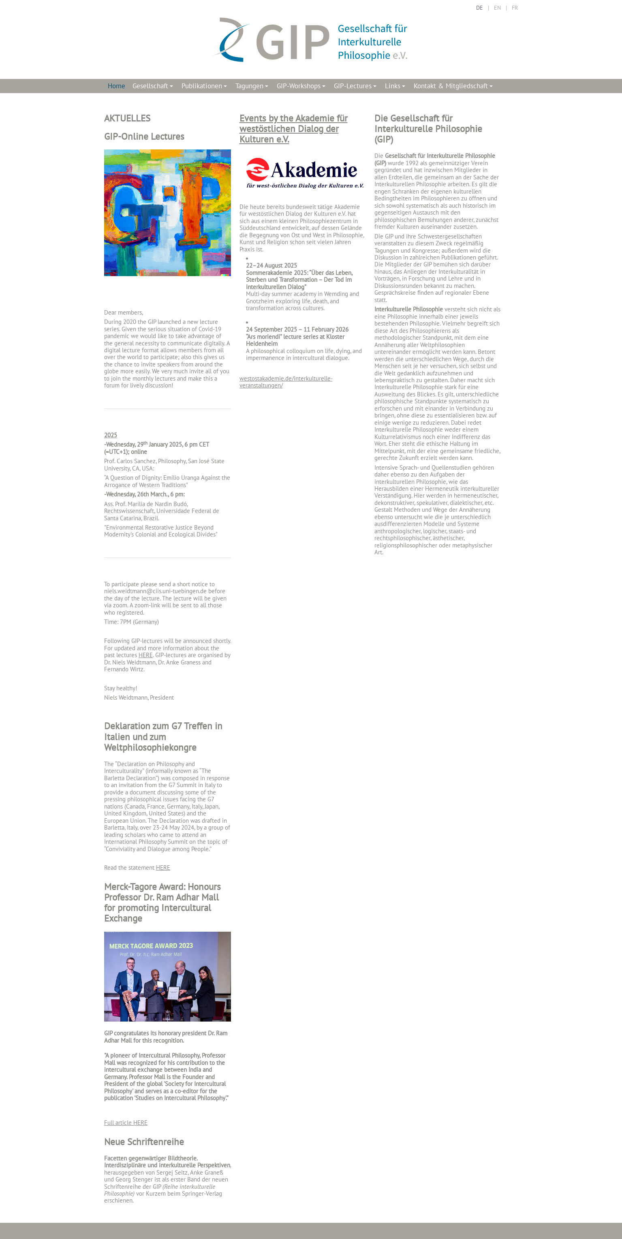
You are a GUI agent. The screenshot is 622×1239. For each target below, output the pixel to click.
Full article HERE (125, 1122)
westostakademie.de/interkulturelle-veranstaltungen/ (286, 382)
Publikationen (205, 87)
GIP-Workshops (302, 87)
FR (515, 7)
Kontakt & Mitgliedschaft (454, 87)
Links (396, 87)
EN (497, 7)
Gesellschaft (154, 87)
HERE (146, 655)
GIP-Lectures (356, 87)
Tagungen (253, 87)
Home (116, 85)
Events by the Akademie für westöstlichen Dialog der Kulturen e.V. (293, 128)
